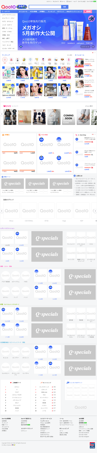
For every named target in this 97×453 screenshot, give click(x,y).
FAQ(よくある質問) (45, 423)
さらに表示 (69, 55)
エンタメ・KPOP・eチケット (10, 48)
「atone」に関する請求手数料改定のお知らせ (86, 185)
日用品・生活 (6, 35)
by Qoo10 (15, 106)
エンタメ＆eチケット (76, 382)
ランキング (6, 55)
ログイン (49, 1)
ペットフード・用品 (7, 42)
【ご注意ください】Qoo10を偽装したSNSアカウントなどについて (86, 190)
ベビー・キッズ (6, 45)
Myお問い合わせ (44, 421)
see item (73, 233)
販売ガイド (24, 423)
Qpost (70, 1)
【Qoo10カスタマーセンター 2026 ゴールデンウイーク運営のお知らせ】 (86, 179)
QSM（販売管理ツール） (66, 421)
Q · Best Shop (82, 135)
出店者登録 (24, 421)
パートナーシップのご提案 (86, 428)
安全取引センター (45, 432)
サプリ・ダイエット (7, 21)
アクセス (42, 430)
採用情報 (81, 423)
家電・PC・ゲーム (7, 28)
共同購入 (7, 135)
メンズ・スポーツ (7, 25)
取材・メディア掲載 (84, 430)
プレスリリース (83, 425)
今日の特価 (44, 135)
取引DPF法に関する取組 (46, 436)
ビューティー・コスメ (8, 18)
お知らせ (79, 176)
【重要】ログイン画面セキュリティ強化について (86, 192)
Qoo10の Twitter (83, 434)
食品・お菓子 (6, 38)
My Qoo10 (56, 1)
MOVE (7, 106)
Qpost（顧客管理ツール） (66, 423)
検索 (64, 7)
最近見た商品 (63, 434)
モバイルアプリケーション (67, 425)
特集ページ (7, 177)
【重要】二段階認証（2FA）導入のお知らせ (86, 194)
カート (63, 1)
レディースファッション (9, 15)
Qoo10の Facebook (84, 432)
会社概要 (81, 421)
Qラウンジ (24, 430)
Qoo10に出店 (81, 1)
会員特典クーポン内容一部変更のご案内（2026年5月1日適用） (86, 183)
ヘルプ (75, 1)
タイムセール (79, 55)
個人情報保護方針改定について (83, 181)
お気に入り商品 (64, 432)
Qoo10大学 (90, 1)
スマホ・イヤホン (7, 31)
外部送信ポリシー (45, 428)
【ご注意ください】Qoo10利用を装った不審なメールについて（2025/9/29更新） (86, 188)
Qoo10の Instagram (84, 436)
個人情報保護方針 (45, 426)
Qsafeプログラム (44, 434)
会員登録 (4, 421)
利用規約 (42, 425)
